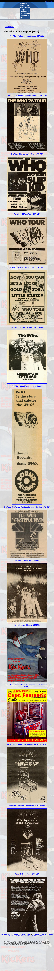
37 (16, 935)
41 (23, 935)
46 (32, 935)
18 (28, 934)
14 (21, 934)
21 (33, 934)
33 (9, 935)
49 (37, 935)
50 (39, 935)
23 (37, 934)
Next (43, 935)
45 (30, 935)
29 (47, 934)
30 (49, 934)
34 (11, 935)
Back (2, 934)
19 (30, 934)
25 (40, 934)
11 (16, 934)
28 (45, 934)
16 (24, 934)
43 (27, 935)
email (51, 1)
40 (21, 935)
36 (14, 935)
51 (41, 935)
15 (23, 934)
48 (35, 935)
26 (42, 934)
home (47, 1)
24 (38, 934)
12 (17, 934)
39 (20, 935)
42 (25, 935)
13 (19, 934)
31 (51, 934)
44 (28, 935)
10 (14, 934)
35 (13, 935)
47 (34, 935)
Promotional (9, 27)
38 (18, 935)
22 (35, 934)
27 (44, 934)
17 (26, 934)
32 (52, 934)
